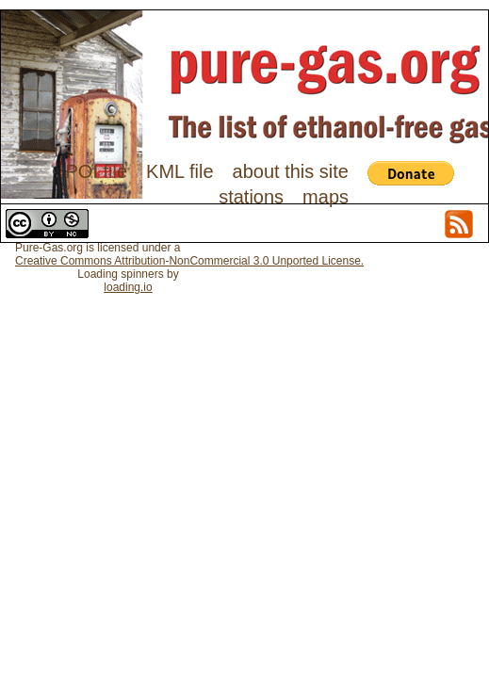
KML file (180, 171)
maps (325, 196)
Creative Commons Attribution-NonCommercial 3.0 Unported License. (189, 260)
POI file (96, 171)
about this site (291, 171)
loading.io (128, 287)
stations (251, 196)
